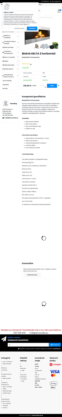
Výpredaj (6, 85)
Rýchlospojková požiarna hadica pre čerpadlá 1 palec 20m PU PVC (51, 300)
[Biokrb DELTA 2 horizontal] (41, 36)
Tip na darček (7, 81)
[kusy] (41, 85)
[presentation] (22, 236)
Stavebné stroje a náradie (9, 42)
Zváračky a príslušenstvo (8, 52)
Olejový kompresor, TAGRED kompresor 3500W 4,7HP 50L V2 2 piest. (50, 239)
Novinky (5, 88)
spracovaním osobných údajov (36, 348)
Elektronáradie (8, 32)
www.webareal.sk (37, 415)
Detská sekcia (8, 69)
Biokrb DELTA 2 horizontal (31, 300)
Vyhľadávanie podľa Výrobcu (8, 76)
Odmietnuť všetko (19, 28)
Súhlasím (32, 28)
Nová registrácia (56, 1)
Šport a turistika (9, 57)
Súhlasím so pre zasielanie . (40, 348)
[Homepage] (1, 4)
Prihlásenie (46, 1)
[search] (39, 11)
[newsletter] (55, 344)
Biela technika (8, 47)
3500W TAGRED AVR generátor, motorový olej (31, 236)
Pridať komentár (32, 275)
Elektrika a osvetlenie (6, 37)
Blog (40, 4)
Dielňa (5, 61)
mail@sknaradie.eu (11, 118)
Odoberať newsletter (18, 340)
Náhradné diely (8, 65)
